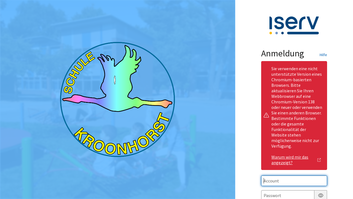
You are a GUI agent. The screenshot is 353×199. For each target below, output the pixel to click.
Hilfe (323, 54)
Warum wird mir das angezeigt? (296, 159)
